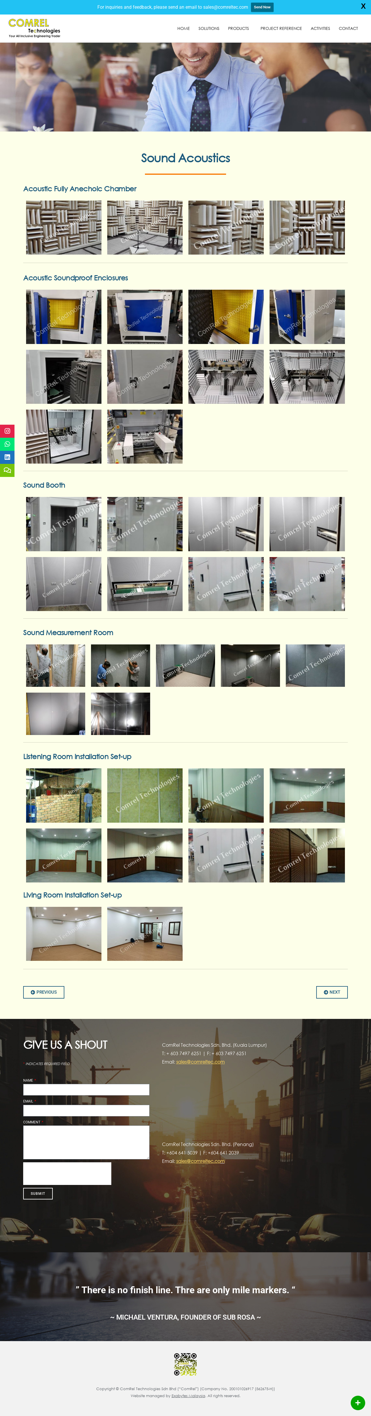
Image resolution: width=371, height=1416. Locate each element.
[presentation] (67, 1173)
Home (183, 28)
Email (28, 1101)
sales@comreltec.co (198, 1161)
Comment (32, 1122)
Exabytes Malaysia (188, 1395)
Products (240, 28)
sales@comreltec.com (200, 1062)
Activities (320, 28)
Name (28, 1080)
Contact (348, 28)
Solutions (209, 28)
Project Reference (281, 28)
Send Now (262, 7)
